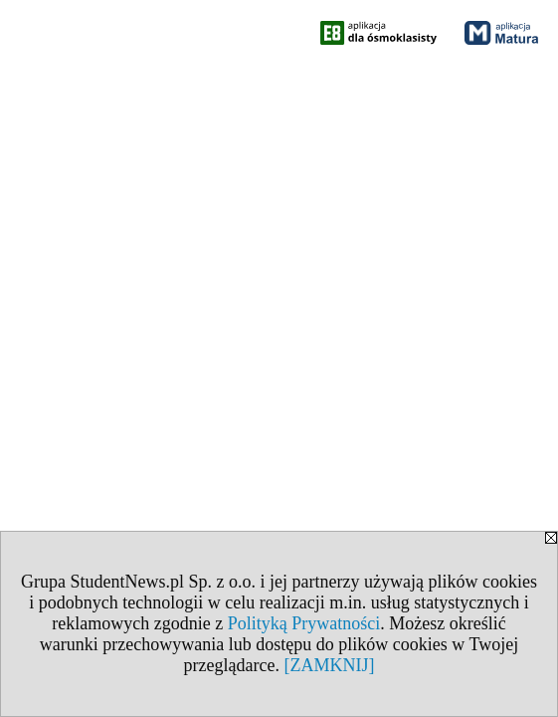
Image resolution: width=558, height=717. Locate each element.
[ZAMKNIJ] (328, 665)
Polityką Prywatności (304, 623)
